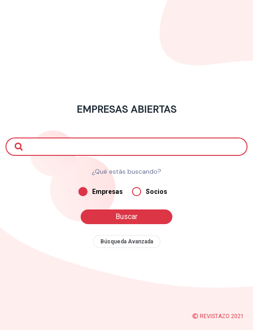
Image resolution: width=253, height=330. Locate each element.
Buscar (127, 216)
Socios (149, 191)
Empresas (100, 191)
